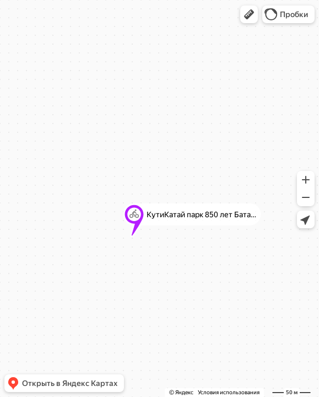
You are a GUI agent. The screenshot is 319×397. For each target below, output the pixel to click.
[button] (249, 14)
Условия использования (228, 392)
